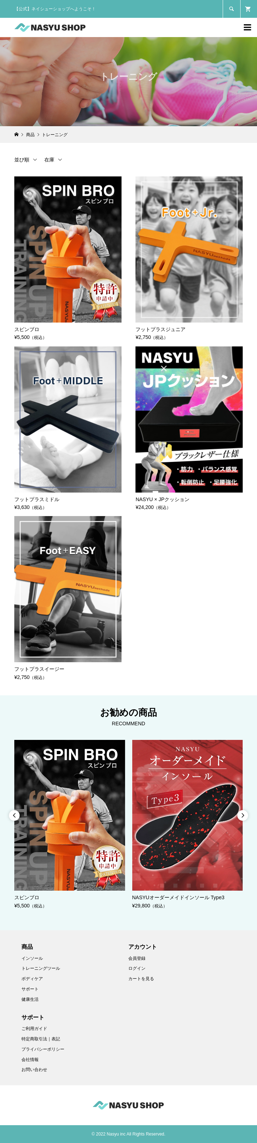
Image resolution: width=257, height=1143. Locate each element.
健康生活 (30, 999)
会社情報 (30, 1059)
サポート (30, 989)
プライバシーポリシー (42, 1049)
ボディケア (32, 978)
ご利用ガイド (34, 1028)
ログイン (136, 968)
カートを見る (141, 978)
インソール (32, 958)
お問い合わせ (34, 1069)
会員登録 (136, 958)
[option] (69, 825)
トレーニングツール (40, 968)
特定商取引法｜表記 (40, 1038)
